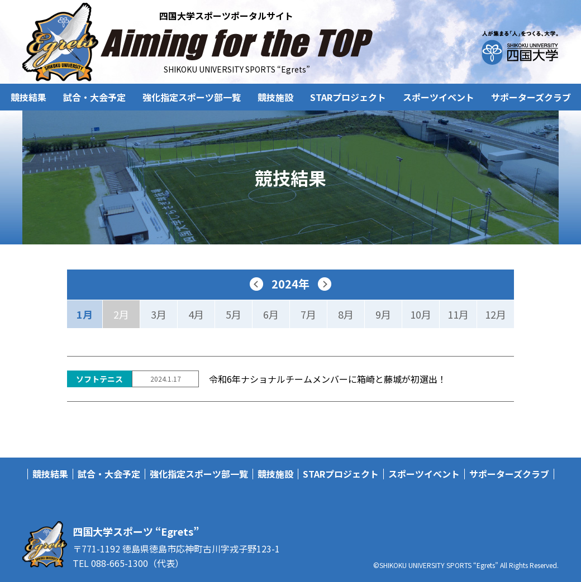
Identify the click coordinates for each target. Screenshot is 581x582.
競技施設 (275, 97)
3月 (158, 314)
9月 (383, 314)
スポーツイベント (438, 97)
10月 (420, 314)
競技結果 (28, 97)
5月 (233, 314)
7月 (308, 314)
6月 (271, 314)
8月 (346, 314)
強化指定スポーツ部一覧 (191, 97)
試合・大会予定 (94, 97)
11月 (458, 314)
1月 (85, 314)
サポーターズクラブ (531, 97)
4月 (196, 314)
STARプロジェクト (348, 97)
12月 (495, 314)
